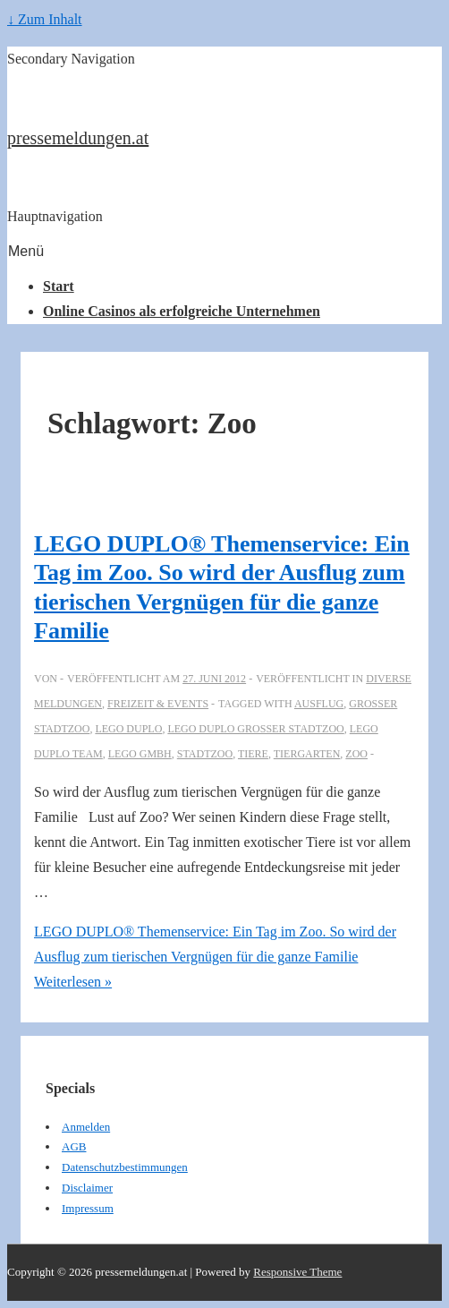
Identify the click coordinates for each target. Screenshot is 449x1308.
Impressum (88, 1208)
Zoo (356, 754)
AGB (74, 1146)
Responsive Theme (297, 1271)
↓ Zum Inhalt (44, 19)
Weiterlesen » (215, 956)
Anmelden (86, 1126)
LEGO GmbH (140, 754)
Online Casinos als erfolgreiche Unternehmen (181, 311)
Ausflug (318, 703)
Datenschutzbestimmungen (125, 1167)
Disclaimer (87, 1187)
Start (58, 286)
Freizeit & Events (157, 703)
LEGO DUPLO (128, 728)
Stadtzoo (205, 754)
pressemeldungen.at (77, 138)
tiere (253, 754)
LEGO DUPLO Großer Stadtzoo (255, 728)
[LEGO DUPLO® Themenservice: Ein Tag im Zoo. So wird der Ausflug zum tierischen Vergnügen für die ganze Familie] (214, 678)
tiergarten (307, 754)
